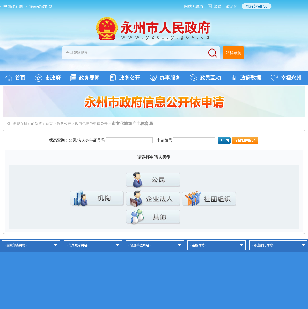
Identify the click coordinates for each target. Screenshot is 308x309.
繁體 (217, 6)
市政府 (48, 78)
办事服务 (165, 78)
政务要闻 (85, 77)
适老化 (231, 6)
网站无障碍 (193, 6)
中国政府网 (13, 6)
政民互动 (205, 78)
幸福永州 (286, 78)
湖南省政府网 (41, 6)
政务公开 (124, 78)
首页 (15, 78)
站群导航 (233, 53)
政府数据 (245, 78)
